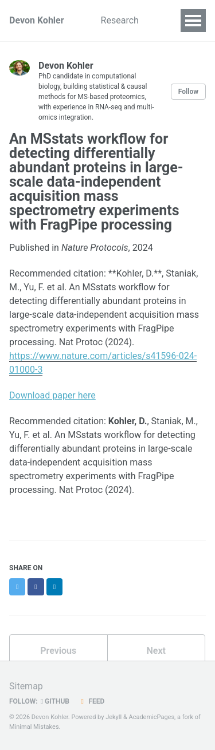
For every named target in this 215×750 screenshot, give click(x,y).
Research (120, 20)
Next (156, 650)
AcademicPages (151, 717)
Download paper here (52, 395)
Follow (188, 92)
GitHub (55, 701)
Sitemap (26, 686)
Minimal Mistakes (34, 727)
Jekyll (113, 717)
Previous (58, 650)
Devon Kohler (36, 20)
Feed (91, 701)
